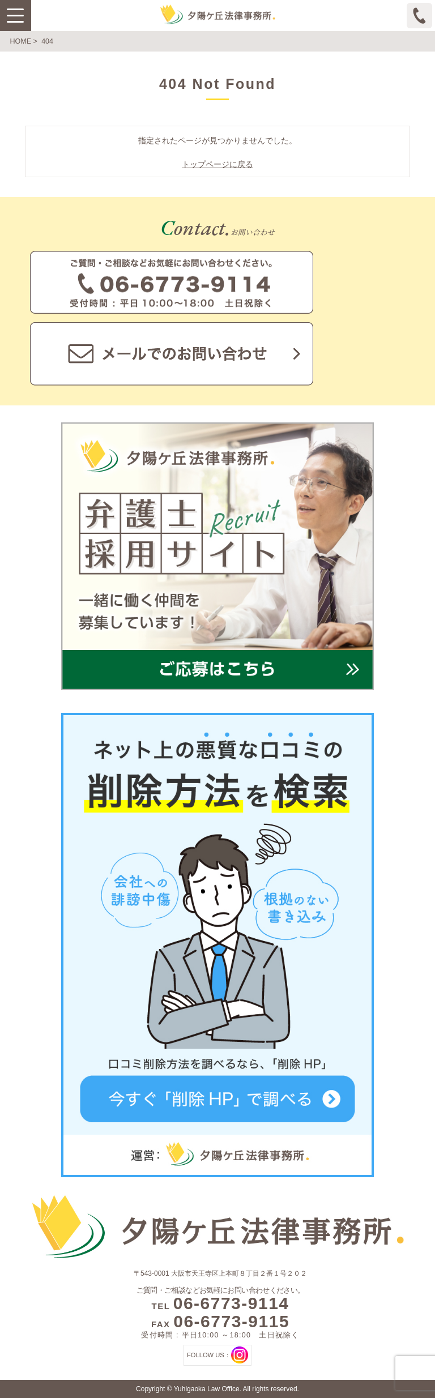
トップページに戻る (217, 164)
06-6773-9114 (231, 1303)
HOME (21, 41)
